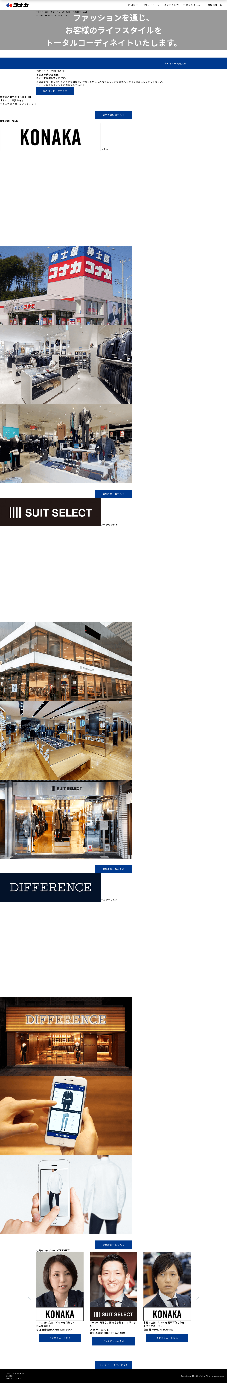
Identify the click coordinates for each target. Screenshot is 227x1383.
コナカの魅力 (171, 4)
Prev (23, 1299)
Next (204, 1299)
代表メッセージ (151, 4)
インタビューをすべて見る (113, 1365)
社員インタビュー (193, 4)
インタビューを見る (60, 1337)
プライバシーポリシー (14, 1378)
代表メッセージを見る (55, 91)
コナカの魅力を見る (114, 114)
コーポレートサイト (15, 1373)
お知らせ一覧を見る (175, 63)
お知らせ (133, 4)
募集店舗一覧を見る (114, 493)
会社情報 (9, 1376)
